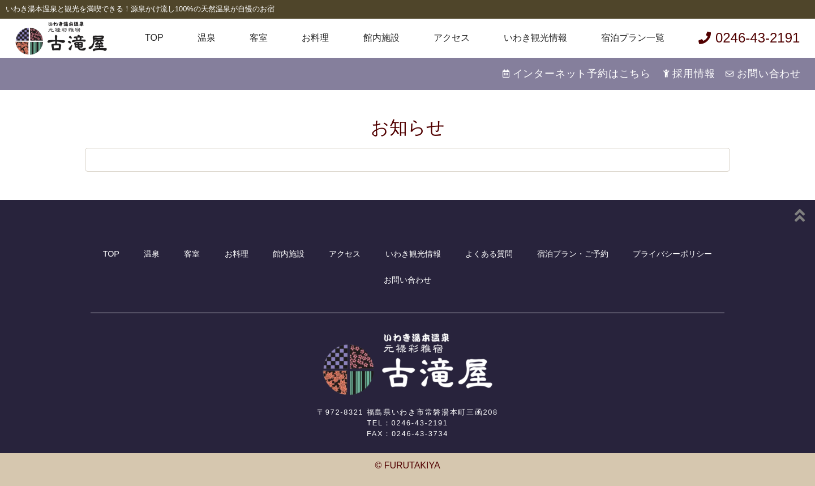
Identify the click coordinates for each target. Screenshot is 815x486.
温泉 (207, 37)
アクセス (452, 37)
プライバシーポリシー (672, 253)
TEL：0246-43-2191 (407, 423)
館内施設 (381, 37)
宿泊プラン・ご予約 (572, 253)
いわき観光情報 (535, 37)
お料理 (315, 37)
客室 (259, 37)
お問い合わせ (407, 279)
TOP (154, 37)
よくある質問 (489, 253)
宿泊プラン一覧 (632, 37)
